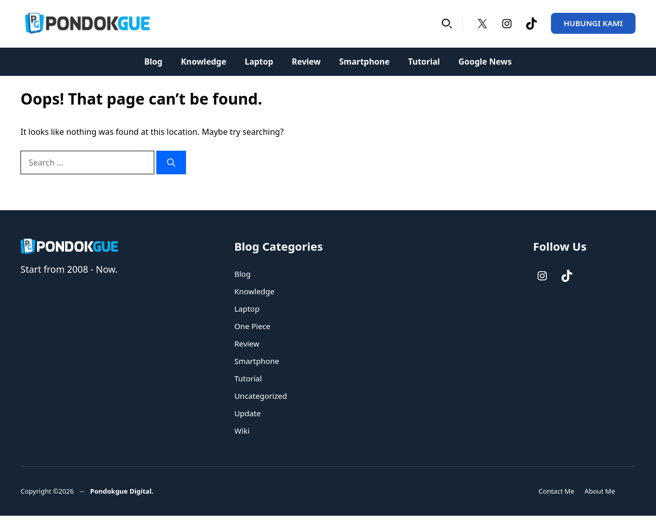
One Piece (252, 326)
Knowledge (204, 61)
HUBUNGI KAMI (593, 23)
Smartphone (364, 61)
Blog (153, 61)
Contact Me (557, 491)
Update (247, 413)
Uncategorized (260, 396)
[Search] (171, 162)
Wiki (242, 430)
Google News (484, 61)
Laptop (258, 61)
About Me (600, 491)
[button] (447, 23)
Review (306, 61)
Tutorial (424, 61)
